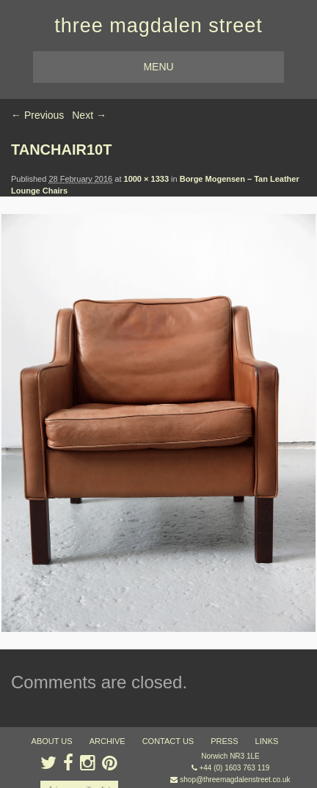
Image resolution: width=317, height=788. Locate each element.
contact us (168, 741)
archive (107, 741)
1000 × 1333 (146, 178)
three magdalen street (158, 26)
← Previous (37, 115)
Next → (89, 115)
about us (52, 741)
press (224, 741)
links (267, 741)
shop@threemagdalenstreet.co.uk (235, 780)
